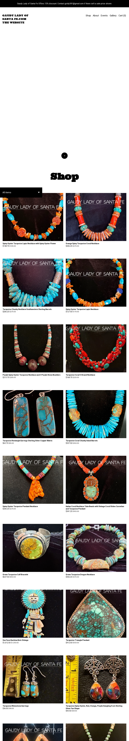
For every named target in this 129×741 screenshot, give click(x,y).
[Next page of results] (81, 728)
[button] (21, 64)
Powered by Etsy (8, 737)
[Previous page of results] (48, 728)
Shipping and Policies (116, 735)
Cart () (122, 15)
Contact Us (101, 735)
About (96, 15)
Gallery (113, 15)
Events (104, 15)
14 (77, 728)
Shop (88, 15)
